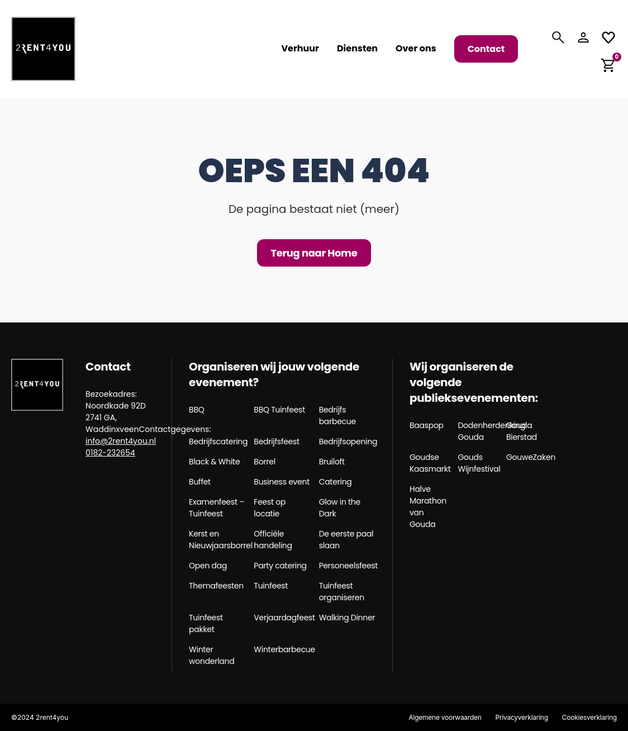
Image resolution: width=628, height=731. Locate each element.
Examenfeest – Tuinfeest (216, 507)
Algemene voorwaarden (444, 717)
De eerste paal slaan (346, 539)
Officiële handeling (273, 539)
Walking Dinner (347, 617)
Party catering (280, 565)
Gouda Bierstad (521, 431)
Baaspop (427, 425)
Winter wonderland (211, 655)
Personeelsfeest (347, 565)
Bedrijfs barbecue (337, 415)
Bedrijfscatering (217, 441)
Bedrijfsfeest (276, 441)
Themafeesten (216, 585)
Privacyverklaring (521, 717)
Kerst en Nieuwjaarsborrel (217, 539)
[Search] (558, 37)
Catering (335, 481)
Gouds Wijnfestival (478, 463)
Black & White (214, 461)
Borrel (264, 461)
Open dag (208, 565)
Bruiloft (332, 461)
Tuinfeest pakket (206, 623)
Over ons (416, 48)
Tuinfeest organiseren (341, 591)
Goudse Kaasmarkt (430, 463)
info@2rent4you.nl (120, 441)
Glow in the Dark (339, 507)
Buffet (200, 481)
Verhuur (300, 48)
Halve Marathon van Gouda (428, 506)
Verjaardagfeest (282, 617)
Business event (282, 481)
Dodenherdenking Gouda (478, 431)
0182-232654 (110, 452)
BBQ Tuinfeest (279, 409)
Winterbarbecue (282, 649)
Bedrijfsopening (347, 441)
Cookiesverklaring (589, 717)
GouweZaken (526, 457)
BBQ (196, 409)
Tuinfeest (271, 585)
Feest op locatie (270, 507)
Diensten (357, 48)
